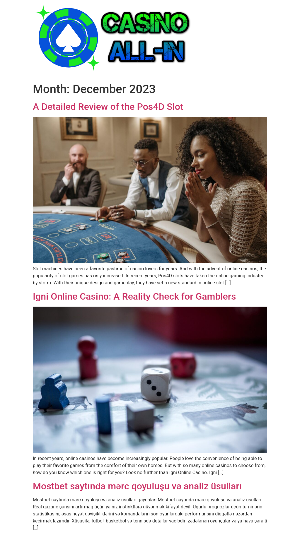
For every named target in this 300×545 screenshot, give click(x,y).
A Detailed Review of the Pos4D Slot (108, 106)
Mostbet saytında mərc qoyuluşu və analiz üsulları (137, 486)
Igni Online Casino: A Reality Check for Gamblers (134, 296)
